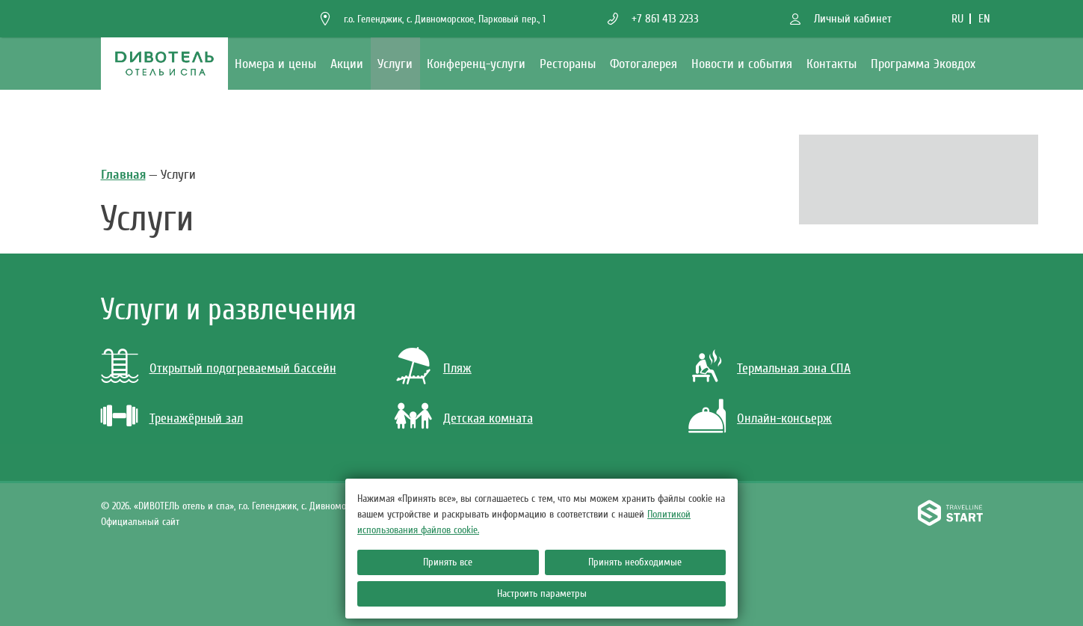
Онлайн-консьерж (784, 418)
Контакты (831, 64)
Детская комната (488, 418)
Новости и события (741, 64)
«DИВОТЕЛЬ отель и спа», (251, 506)
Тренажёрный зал (196, 418)
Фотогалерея (643, 64)
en (984, 18)
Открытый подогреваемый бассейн (242, 368)
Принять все (447, 562)
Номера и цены (275, 64)
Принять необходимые (635, 562)
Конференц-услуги (476, 64)
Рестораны (568, 64)
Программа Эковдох (923, 64)
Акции (346, 64)
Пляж (457, 368)
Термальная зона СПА (794, 368)
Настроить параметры (542, 593)
